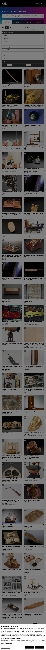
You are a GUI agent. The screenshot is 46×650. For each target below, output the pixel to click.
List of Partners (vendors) (6, 643)
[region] (23, 637)
